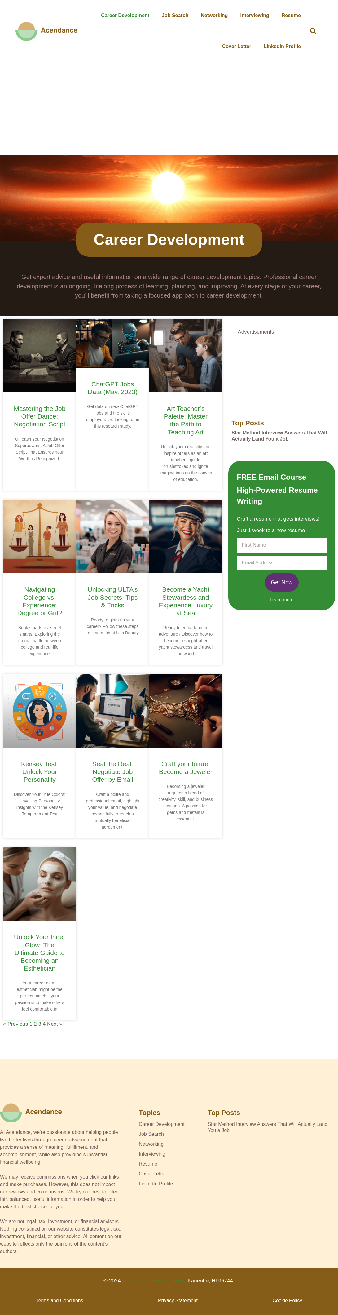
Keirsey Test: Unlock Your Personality (39, 771)
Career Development (125, 15)
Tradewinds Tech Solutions (153, 1281)
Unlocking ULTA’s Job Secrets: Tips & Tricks (113, 597)
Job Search (175, 15)
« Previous (15, 1024)
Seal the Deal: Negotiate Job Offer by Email (112, 771)
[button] (313, 31)
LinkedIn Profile (282, 46)
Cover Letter (236, 46)
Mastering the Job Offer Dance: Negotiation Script (39, 416)
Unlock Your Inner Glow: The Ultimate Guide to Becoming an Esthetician (39, 952)
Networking (214, 15)
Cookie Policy (287, 1300)
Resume (291, 15)
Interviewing (254, 15)
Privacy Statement (178, 1300)
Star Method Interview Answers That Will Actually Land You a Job (279, 436)
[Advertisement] (169, 108)
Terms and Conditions (60, 1300)
